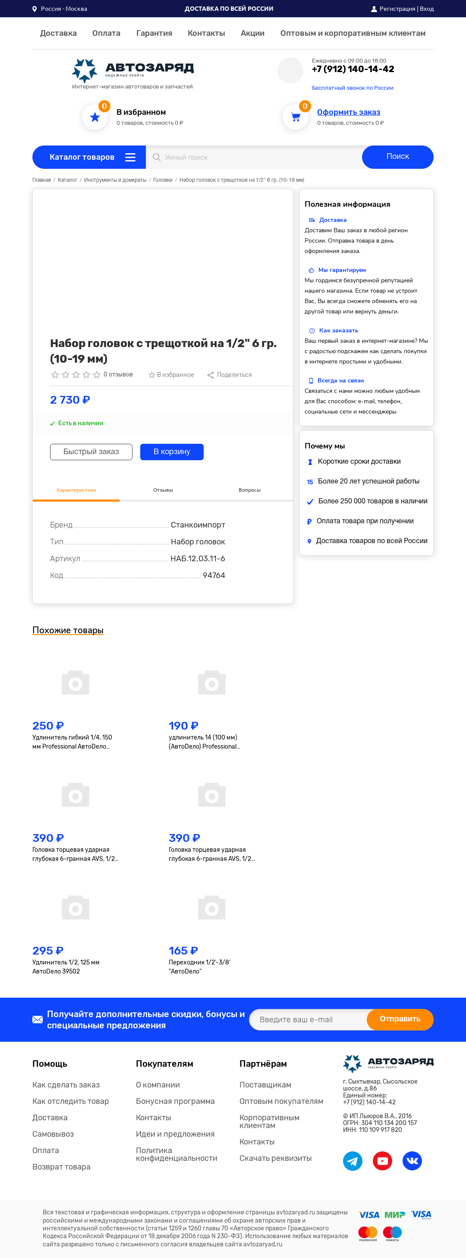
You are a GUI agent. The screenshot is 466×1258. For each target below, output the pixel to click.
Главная (41, 180)
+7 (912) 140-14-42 (353, 69)
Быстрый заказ (91, 452)
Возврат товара (61, 1167)
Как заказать (338, 330)
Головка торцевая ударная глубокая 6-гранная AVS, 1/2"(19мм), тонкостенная (211, 854)
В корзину (172, 452)
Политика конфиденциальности (176, 1154)
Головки (163, 180)
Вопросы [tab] (250, 490)
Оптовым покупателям (281, 1101)
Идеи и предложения (175, 1134)
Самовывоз (53, 1134)
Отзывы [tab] (163, 490)
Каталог (67, 180)
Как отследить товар (70, 1101)
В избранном (141, 112)
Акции (252, 33)
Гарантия (154, 33)
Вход (427, 8)
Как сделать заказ (66, 1085)
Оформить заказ (349, 112)
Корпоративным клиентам (269, 1121)
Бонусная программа (175, 1101)
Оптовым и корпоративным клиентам (353, 33)
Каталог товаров (82, 157)
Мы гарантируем (342, 270)
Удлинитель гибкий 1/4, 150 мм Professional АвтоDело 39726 (72, 742)
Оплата (106, 33)
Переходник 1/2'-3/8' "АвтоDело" (199, 967)
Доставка (58, 33)
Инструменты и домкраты (115, 180)
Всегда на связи (341, 380)
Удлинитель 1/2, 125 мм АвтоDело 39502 (66, 967)
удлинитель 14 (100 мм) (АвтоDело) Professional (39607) (203, 742)
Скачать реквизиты (275, 1158)
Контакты (206, 33)
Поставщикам (265, 1085)
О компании (158, 1085)
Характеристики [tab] (76, 490)
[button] (59, 8)
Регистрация (398, 8)
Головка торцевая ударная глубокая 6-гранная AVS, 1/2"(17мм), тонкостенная (74, 854)
